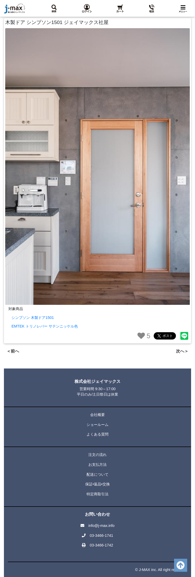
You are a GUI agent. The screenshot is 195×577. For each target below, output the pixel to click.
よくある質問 (97, 434)
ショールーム (97, 425)
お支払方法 (97, 464)
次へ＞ (182, 351)
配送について (97, 474)
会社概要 (97, 415)
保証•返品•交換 (97, 484)
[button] (86, 8)
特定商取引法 (97, 494)
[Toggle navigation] (184, 8)
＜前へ (13, 351)
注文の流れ (97, 455)
